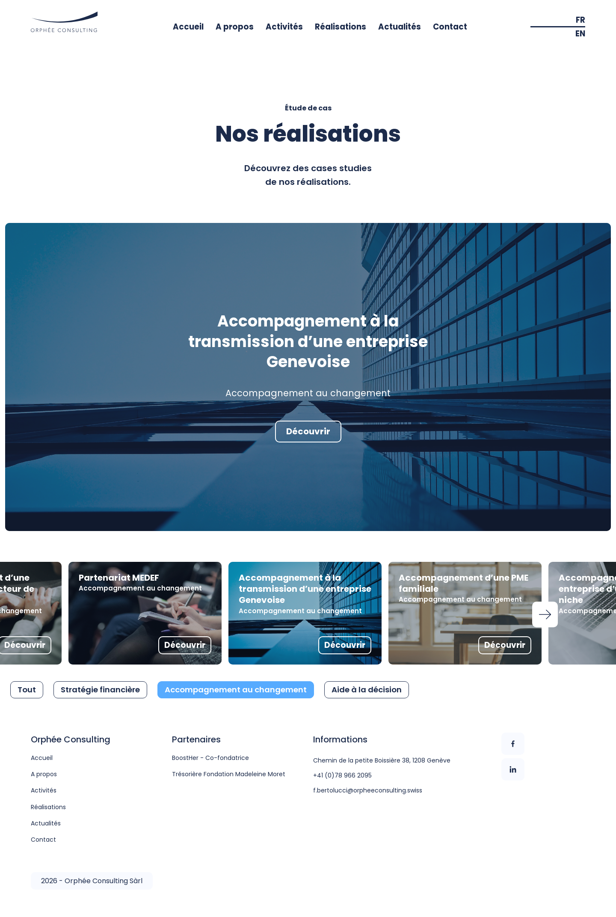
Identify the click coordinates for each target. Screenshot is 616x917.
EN (580, 33)
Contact (450, 26)
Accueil (188, 26)
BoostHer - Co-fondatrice (210, 758)
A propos (235, 26)
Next (545, 614)
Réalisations (340, 26)
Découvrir (308, 431)
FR (580, 20)
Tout (27, 689)
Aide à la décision (367, 689)
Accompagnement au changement (236, 689)
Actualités (399, 26)
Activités (284, 26)
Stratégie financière (100, 689)
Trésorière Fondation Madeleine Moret (228, 774)
